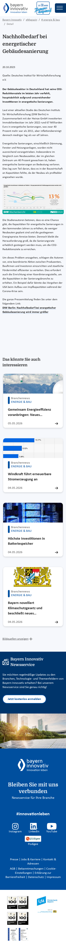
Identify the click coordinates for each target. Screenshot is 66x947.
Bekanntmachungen (31, 868)
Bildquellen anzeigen (15, 639)
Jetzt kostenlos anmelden (24, 699)
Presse (14, 859)
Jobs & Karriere (31, 859)
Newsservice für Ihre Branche (33, 798)
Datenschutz (36, 877)
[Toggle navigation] (60, 8)
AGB (13, 868)
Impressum (54, 877)
